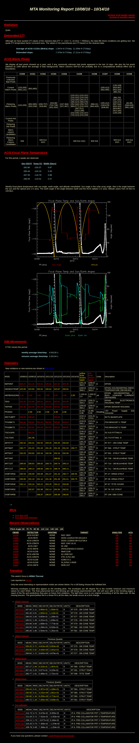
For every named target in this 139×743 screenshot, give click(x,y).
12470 (15, 554)
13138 (15, 551)
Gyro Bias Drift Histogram (26, 518)
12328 (15, 535)
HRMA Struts (20, 659)
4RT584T (20, 689)
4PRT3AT (20, 720)
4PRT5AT (20, 727)
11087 (15, 557)
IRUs (13, 510)
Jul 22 (28, 580)
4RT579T (20, 624)
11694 (15, 538)
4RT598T (20, 674)
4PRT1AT (20, 713)
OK (117, 535)
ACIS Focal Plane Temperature (26, 152)
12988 (15, 543)
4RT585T (20, 693)
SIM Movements (15, 341)
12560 (15, 560)
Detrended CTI (14, 35)
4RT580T (20, 627)
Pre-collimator (21, 705)
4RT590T (20, 667)
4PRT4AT (20, 724)
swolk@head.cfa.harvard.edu (61, 736)
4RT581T (20, 631)
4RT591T (20, 670)
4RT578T (20, 620)
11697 (15, 541)
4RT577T (20, 617)
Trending (16, 570)
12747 (15, 546)
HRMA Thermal (22, 601)
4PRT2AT (20, 717)
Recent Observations (24, 523)
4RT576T (20, 613)
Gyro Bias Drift (21, 515)
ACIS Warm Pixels (17, 59)
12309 (15, 562)
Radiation (11, 25)
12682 (15, 549)
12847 (15, 565)
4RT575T (20, 609)
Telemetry (11, 363)
